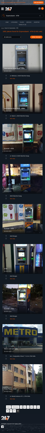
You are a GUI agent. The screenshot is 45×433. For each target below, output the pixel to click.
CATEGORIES (14, 22)
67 (14, 411)
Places (22, 22)
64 (38, 407)
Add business (38, 2)
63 (35, 407)
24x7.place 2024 (16, 423)
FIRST (8, 407)
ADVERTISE (36, 22)
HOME (7, 22)
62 (31, 407)
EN (42, 8)
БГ (39, 8)
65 (7, 411)
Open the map (36, 37)
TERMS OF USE (22, 24)
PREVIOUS (15, 407)
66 (11, 411)
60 (24, 407)
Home (2, 28)
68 (18, 411)
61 (28, 407)
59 (21, 407)
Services (28, 22)
